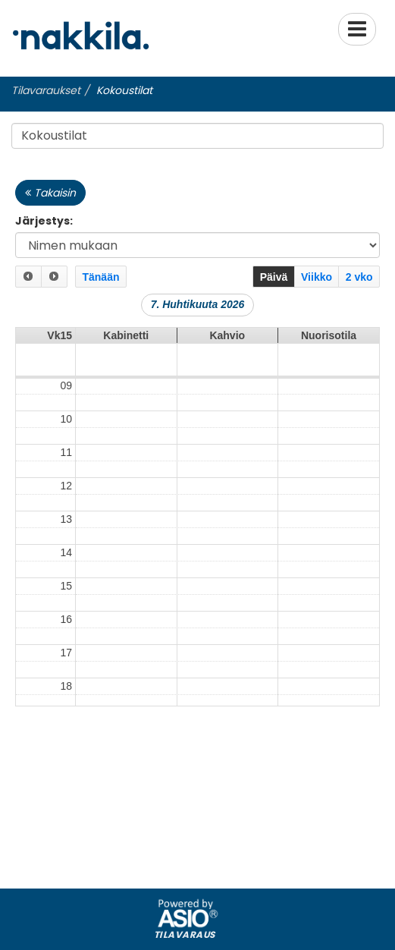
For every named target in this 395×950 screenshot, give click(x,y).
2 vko (359, 277)
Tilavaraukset (45, 90)
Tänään (100, 277)
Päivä (274, 277)
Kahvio (227, 328)
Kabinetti (126, 328)
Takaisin (50, 192)
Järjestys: (44, 220)
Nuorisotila (328, 328)
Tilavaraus (184, 927)
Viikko (316, 277)
